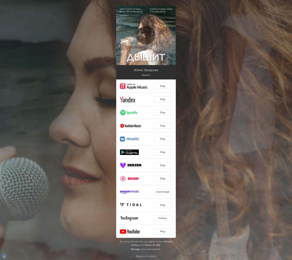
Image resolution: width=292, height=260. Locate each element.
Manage (135, 249)
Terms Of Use (152, 245)
